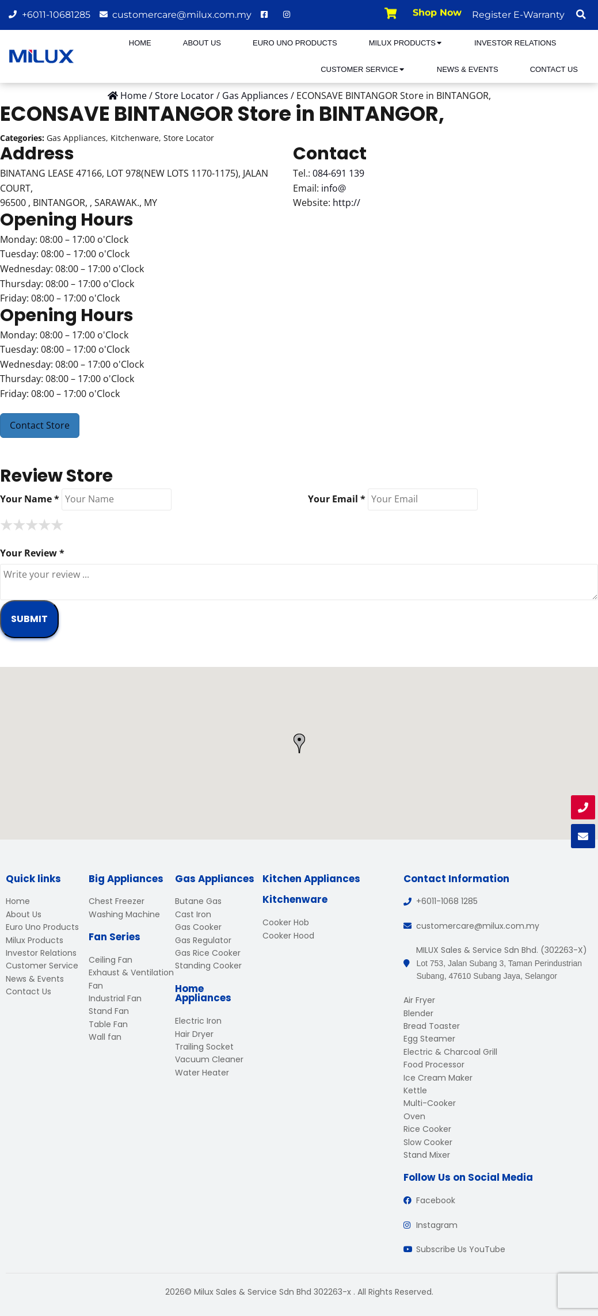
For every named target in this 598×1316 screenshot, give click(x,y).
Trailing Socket (204, 1046)
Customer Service (363, 69)
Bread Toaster (431, 1026)
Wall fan (105, 1037)
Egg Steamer (429, 1038)
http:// (346, 202)
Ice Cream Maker (438, 1078)
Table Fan (108, 1024)
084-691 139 (338, 173)
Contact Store (40, 425)
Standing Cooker (208, 965)
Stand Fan (109, 1011)
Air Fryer (419, 1000)
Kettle (415, 1090)
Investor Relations (515, 43)
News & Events (467, 69)
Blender (418, 1013)
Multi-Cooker (429, 1103)
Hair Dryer (194, 1034)
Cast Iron (193, 914)
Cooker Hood (288, 935)
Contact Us (554, 69)
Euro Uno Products (295, 43)
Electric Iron (198, 1021)
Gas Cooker (198, 927)
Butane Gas (198, 901)
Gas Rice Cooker (208, 953)
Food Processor (433, 1064)
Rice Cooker (427, 1129)
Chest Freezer (116, 901)
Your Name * (29, 499)
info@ (333, 188)
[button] (580, 14)
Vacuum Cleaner (209, 1059)
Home (140, 43)
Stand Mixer (426, 1155)
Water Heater (202, 1072)
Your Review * (32, 553)
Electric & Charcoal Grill (450, 1052)
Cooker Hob (285, 922)
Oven (414, 1116)
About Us (202, 43)
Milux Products (406, 43)
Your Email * (336, 499)
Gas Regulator (203, 940)
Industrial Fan (115, 998)
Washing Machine (124, 914)
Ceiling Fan (110, 960)
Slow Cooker (427, 1142)
